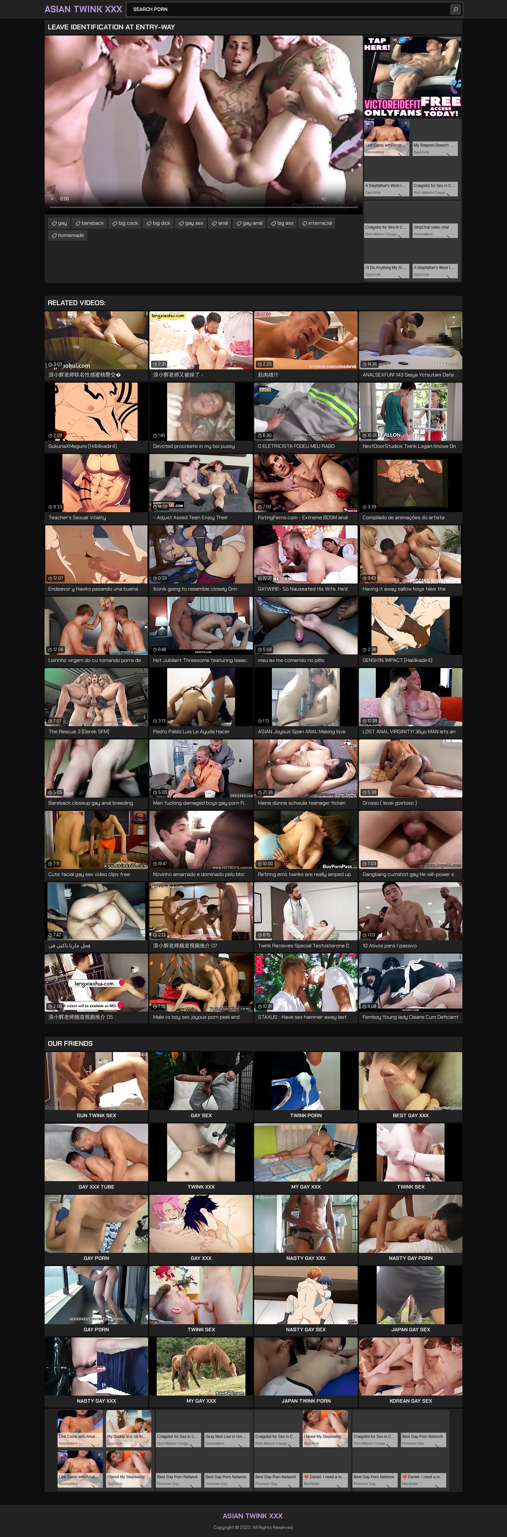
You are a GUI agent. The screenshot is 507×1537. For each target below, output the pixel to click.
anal (223, 223)
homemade (71, 235)
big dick (161, 223)
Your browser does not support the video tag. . (204, 125)
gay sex (194, 223)
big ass (285, 223)
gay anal (253, 223)
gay (62, 223)
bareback (93, 223)
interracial (320, 223)
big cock (128, 223)
